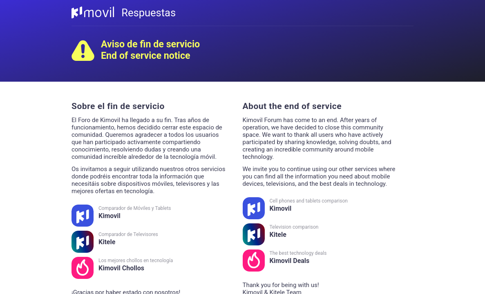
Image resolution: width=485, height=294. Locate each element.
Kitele (150, 242)
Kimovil (150, 216)
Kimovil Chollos (150, 268)
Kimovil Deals (321, 260)
